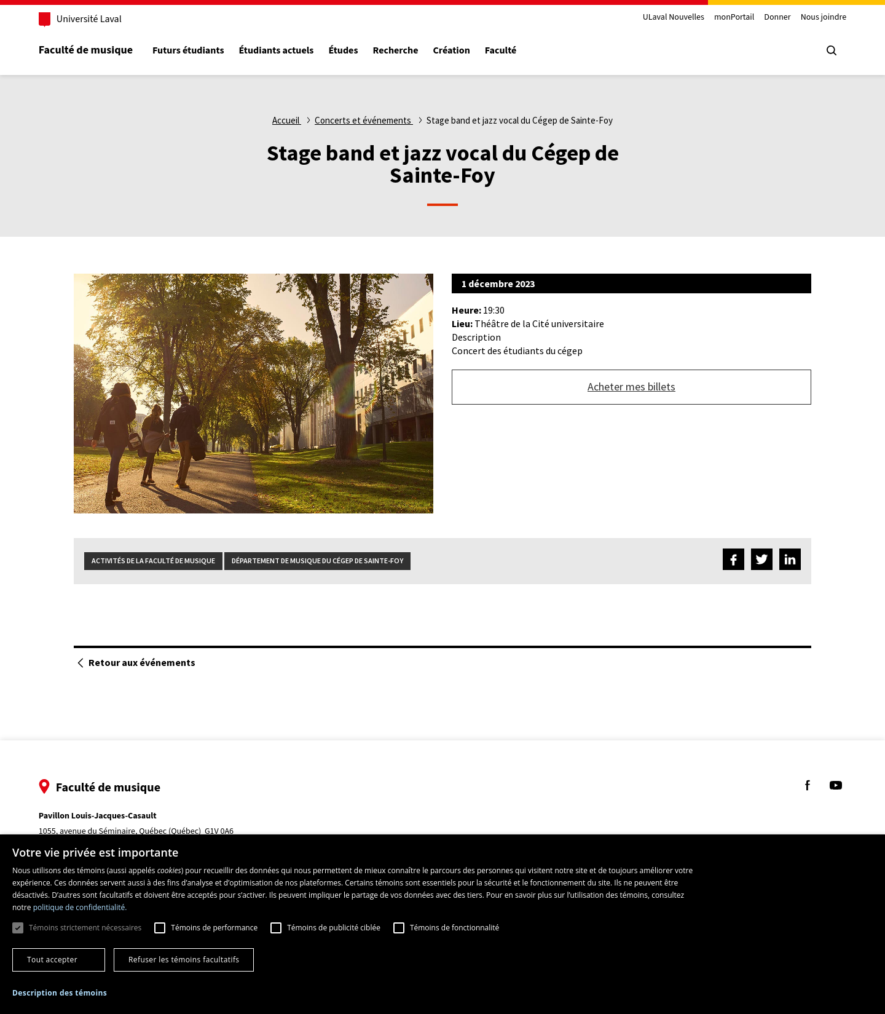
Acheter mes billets (631, 386)
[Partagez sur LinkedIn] (790, 561)
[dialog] (442, 924)
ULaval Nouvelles (671, 17)
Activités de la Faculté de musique (153, 560)
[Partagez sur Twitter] (762, 561)
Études (345, 50)
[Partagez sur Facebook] (733, 561)
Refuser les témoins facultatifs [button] (183, 959)
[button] (59, 993)
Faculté (502, 50)
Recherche (397, 50)
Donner (775, 17)
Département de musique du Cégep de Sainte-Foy (317, 560)
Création (453, 50)
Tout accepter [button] (52, 959)
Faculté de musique (88, 50)
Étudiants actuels (278, 50)
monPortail (732, 17)
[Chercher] (829, 50)
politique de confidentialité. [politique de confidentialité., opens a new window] (80, 907)
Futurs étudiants (190, 50)
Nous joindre (821, 17)
